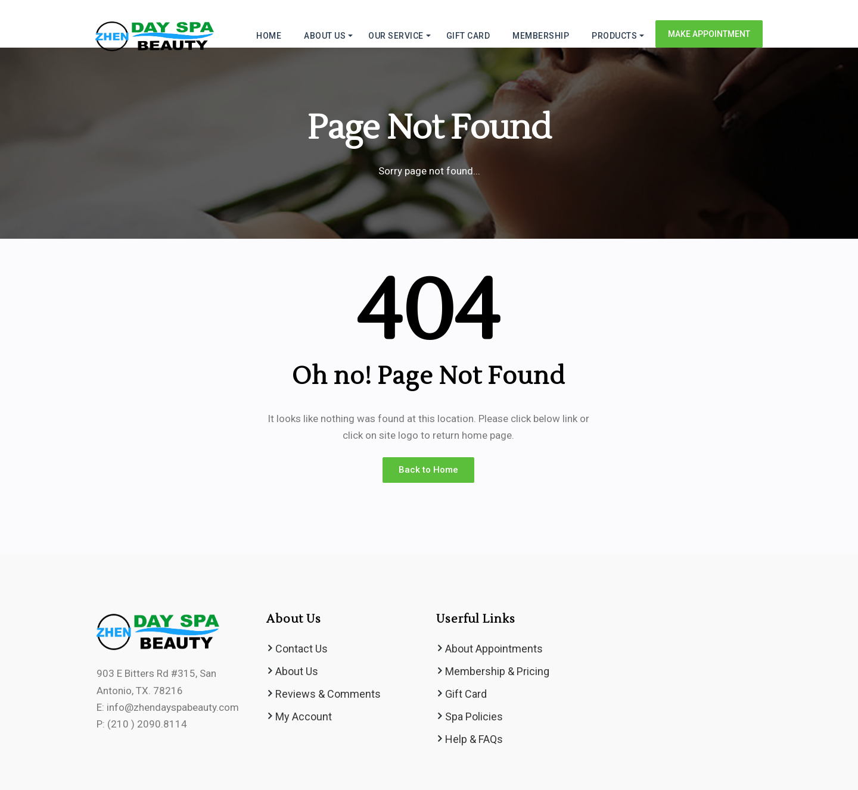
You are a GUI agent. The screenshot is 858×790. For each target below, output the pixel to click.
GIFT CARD (468, 35)
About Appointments (494, 648)
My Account (303, 716)
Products (614, 35)
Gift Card (466, 694)
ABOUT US (325, 35)
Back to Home (428, 469)
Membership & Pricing (497, 671)
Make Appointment (709, 34)
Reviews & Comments (328, 694)
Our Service (396, 35)
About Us (296, 671)
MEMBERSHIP (540, 35)
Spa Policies (474, 716)
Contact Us (301, 648)
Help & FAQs (474, 739)
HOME (268, 35)
